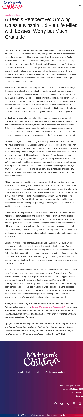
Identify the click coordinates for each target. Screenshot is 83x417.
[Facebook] (56, 404)
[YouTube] (62, 404)
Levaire (62, 415)
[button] (74, 5)
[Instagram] (74, 404)
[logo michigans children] (12, 4)
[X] (68, 404)
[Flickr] (80, 404)
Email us (79, 396)
